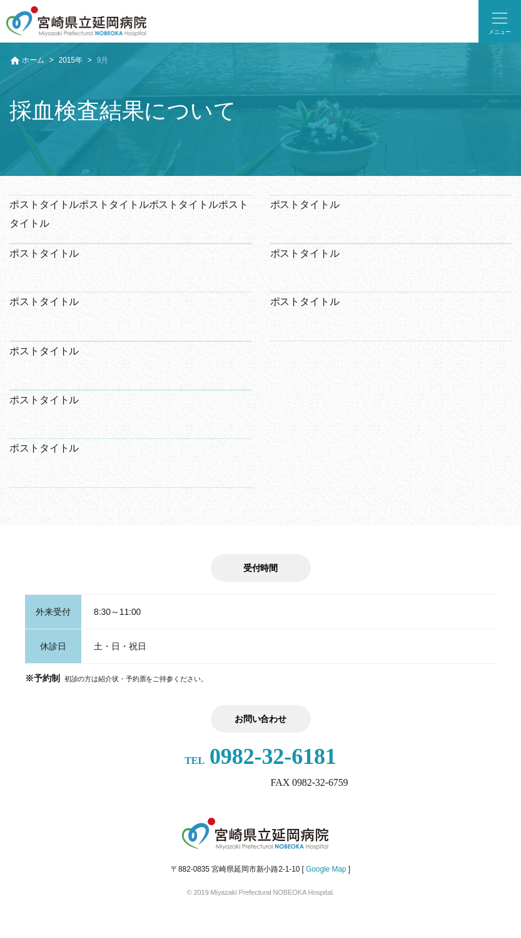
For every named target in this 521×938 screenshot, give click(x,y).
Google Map (326, 869)
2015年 (71, 60)
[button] (499, 21)
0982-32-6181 (260, 756)
